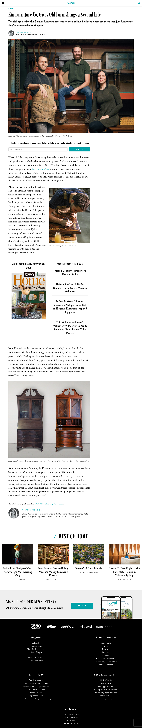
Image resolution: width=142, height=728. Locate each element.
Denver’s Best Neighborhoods (36, 686)
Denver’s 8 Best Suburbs (89, 568)
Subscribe (36, 643)
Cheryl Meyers (23, 32)
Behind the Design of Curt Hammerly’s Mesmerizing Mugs (18, 571)
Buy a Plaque (36, 652)
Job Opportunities (106, 686)
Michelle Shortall (89, 573)
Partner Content (106, 664)
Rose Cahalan (18, 580)
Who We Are (105, 683)
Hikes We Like (36, 692)
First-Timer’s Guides (36, 689)
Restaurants (106, 643)
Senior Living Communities (105, 661)
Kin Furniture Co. (40, 169)
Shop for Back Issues (36, 649)
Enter (11, 8)
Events (106, 646)
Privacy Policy (106, 698)
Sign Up (80, 149)
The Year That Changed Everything (36, 698)
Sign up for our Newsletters (106, 689)
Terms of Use (105, 695)
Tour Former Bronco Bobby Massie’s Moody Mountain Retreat (53, 571)
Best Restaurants (36, 680)
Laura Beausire (124, 580)
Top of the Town (36, 695)
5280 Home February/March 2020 (32, 34)
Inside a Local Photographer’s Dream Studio (70, 272)
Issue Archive (36, 646)
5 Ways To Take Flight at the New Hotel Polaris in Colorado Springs (124, 571)
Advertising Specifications (106, 692)
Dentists (105, 649)
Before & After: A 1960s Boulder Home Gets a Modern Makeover (70, 287)
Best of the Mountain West (36, 683)
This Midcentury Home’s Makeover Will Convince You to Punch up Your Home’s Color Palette (70, 327)
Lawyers (105, 655)
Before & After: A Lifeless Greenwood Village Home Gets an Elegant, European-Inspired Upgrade (70, 306)
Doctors (105, 652)
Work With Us (106, 680)
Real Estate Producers (105, 658)
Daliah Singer (53, 580)
